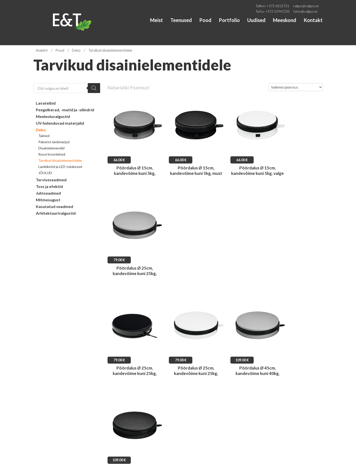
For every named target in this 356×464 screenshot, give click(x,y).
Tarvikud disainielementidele (60, 160)
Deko (76, 50)
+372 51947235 (277, 11)
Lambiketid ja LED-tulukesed (60, 166)
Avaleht (42, 50)
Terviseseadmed (51, 179)
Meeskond (284, 20)
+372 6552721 (278, 6)
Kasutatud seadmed (54, 206)
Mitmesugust (48, 199)
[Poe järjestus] (295, 87)
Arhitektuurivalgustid (56, 213)
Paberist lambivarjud (53, 142)
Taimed (43, 136)
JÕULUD (45, 173)
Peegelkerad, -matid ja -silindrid (65, 109)
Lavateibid (46, 103)
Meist (156, 20)
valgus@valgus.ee (306, 6)
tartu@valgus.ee (305, 11)
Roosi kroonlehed (51, 154)
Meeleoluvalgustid (53, 116)
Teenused (181, 20)
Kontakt (313, 20)
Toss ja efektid (49, 186)
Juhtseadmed (48, 193)
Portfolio (229, 20)
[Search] (94, 88)
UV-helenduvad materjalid (60, 123)
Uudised (256, 20)
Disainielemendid (51, 148)
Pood (205, 20)
